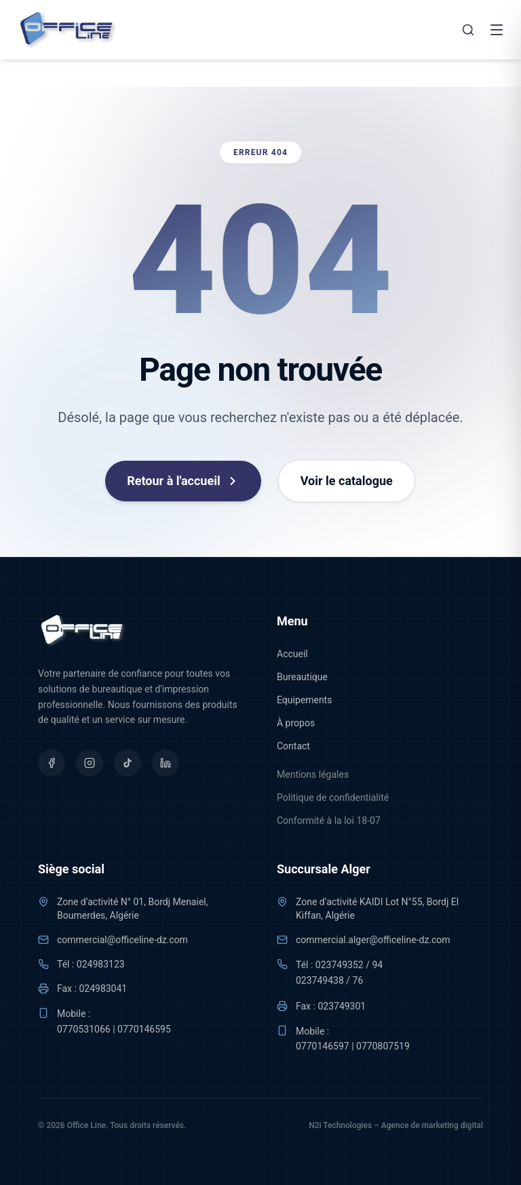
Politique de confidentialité (333, 797)
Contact (293, 746)
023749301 (341, 1006)
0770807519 (383, 1046)
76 (358, 980)
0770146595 (144, 1029)
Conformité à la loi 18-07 (329, 820)
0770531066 (84, 1029)
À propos (296, 723)
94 (377, 964)
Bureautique (302, 676)
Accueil (292, 653)
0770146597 (322, 1046)
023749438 (320, 980)
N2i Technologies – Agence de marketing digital (396, 1125)
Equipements (304, 699)
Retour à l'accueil (183, 481)
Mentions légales (313, 774)
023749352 (339, 964)
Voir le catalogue (347, 481)
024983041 (103, 988)
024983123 (101, 964)
